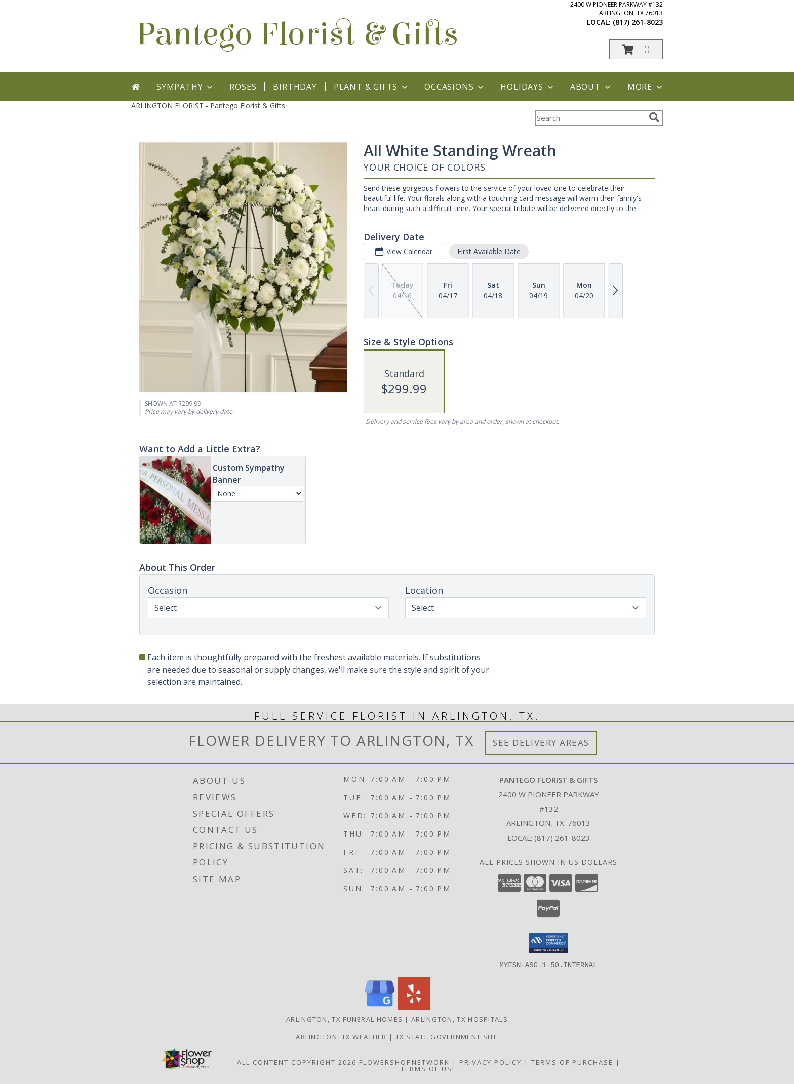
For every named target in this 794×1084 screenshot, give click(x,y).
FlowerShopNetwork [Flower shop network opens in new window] (404, 1061)
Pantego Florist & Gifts (297, 34)
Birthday (294, 86)
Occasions (455, 86)
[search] (654, 117)
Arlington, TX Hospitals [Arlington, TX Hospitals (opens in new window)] (459, 1018)
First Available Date (489, 251)
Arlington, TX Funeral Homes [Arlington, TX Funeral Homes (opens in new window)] (344, 1018)
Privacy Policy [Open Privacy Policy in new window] (490, 1061)
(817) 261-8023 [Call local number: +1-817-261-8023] (638, 22)
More (645, 86)
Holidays (527, 86)
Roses (242, 86)
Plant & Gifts (372, 86)
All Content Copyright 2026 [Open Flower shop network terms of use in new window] (296, 1061)
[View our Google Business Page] (380, 1006)
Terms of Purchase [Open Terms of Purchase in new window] (572, 1061)
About (591, 86)
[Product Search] (590, 118)
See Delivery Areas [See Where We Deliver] (541, 742)
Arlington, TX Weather (341, 1036)
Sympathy (185, 86)
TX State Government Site (446, 1036)
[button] (636, 49)
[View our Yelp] (414, 1006)
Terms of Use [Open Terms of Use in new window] (429, 1068)
